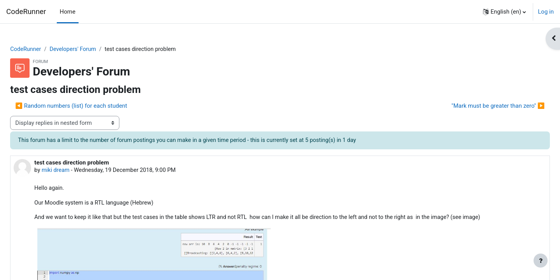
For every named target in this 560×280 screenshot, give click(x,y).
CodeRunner (26, 11)
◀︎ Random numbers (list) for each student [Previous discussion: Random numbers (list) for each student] (89, 106)
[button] (504, 11)
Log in (546, 11)
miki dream (73, 171)
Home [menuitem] (67, 11)
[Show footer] (541, 261)
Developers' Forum (92, 49)
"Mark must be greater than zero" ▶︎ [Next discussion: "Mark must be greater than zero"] (480, 106)
